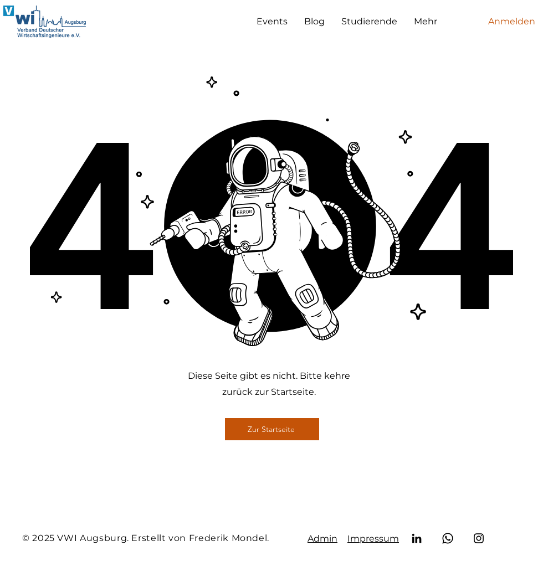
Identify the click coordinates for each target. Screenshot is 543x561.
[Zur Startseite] (272, 429)
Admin (322, 538)
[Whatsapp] (447, 538)
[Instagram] (478, 538)
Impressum (373, 538)
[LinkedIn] (416, 538)
